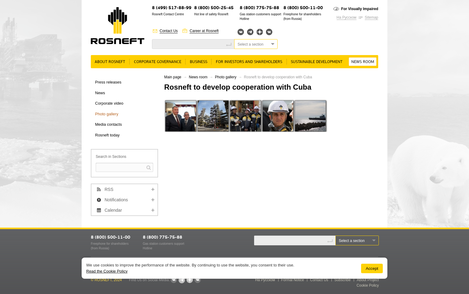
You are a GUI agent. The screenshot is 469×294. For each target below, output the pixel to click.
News (100, 93)
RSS (109, 189)
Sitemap (371, 17)
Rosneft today (107, 135)
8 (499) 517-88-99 (171, 8)
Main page (172, 77)
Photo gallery (106, 114)
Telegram (250, 32)
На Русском (346, 17)
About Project (368, 280)
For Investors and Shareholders (249, 62)
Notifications (116, 199)
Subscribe (342, 280)
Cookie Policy (367, 285)
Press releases (108, 82)
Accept (372, 268)
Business (198, 62)
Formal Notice (292, 280)
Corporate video (109, 103)
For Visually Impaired (359, 9)
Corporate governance (157, 62)
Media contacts (108, 124)
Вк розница (269, 32)
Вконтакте (241, 32)
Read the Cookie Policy (106, 271)
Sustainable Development (316, 62)
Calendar (113, 210)
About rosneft (110, 62)
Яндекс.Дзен (260, 32)
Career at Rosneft (204, 31)
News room (362, 62)
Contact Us (169, 31)
